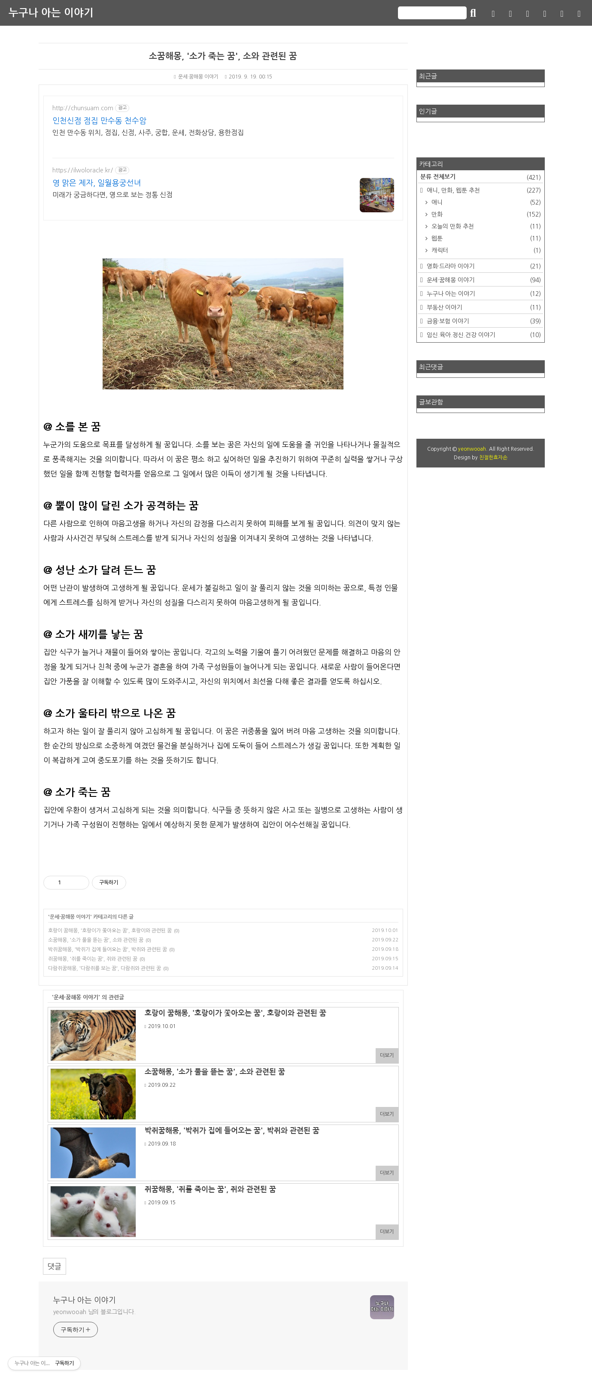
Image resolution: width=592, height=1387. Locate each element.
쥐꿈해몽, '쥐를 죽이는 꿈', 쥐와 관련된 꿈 (92, 959)
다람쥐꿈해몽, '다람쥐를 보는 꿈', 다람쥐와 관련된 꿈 (104, 968)
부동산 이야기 (483, 307)
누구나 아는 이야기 (51, 13)
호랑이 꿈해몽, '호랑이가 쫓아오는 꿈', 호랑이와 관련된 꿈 (110, 930)
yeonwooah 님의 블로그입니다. (94, 1312)
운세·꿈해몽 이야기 (196, 76)
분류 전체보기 (480, 177)
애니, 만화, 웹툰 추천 (483, 190)
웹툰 (485, 238)
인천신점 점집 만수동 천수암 (99, 121)
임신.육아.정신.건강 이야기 (483, 335)
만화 (485, 214)
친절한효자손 (493, 457)
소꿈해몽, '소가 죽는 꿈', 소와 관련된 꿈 (223, 56)
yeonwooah (472, 449)
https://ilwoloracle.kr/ (82, 170)
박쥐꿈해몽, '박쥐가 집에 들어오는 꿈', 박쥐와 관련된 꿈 (107, 949)
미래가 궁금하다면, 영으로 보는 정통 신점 (112, 194)
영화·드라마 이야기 (483, 266)
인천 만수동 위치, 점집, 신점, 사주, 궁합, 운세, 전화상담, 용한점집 (148, 132)
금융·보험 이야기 (483, 321)
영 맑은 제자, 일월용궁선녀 (96, 183)
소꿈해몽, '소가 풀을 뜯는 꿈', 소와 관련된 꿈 (95, 940)
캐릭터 (485, 250)
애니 (485, 202)
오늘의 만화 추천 (485, 226)
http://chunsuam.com (82, 108)
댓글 (54, 1266)
